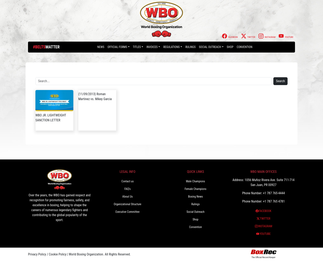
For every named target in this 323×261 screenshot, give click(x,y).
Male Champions (195, 181)
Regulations (171, 47)
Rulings (190, 47)
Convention (244, 47)
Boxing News (195, 196)
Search (280, 81)
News (100, 47)
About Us (127, 196)
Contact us (127, 181)
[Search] (153, 81)
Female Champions (195, 189)
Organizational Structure (127, 204)
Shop (230, 47)
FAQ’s (127, 189)
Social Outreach (210, 47)
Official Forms (117, 47)
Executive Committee (127, 211)
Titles (137, 47)
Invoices (152, 47)
